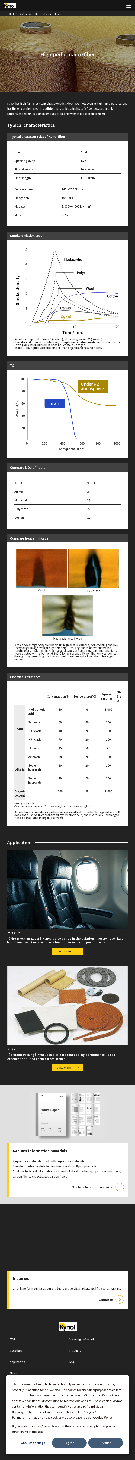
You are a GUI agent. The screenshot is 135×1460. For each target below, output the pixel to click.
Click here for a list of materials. (92, 1187)
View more (64, 951)
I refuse (105, 1443)
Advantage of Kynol (81, 1339)
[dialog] (67, 1414)
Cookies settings (33, 1443)
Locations (16, 1350)
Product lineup (23, 13)
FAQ (71, 1362)
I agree (69, 1443)
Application (17, 1362)
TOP (9, 13)
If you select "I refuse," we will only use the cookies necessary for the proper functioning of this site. (63, 1429)
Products (75, 1350)
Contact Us (106, 1299)
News (13, 1373)
